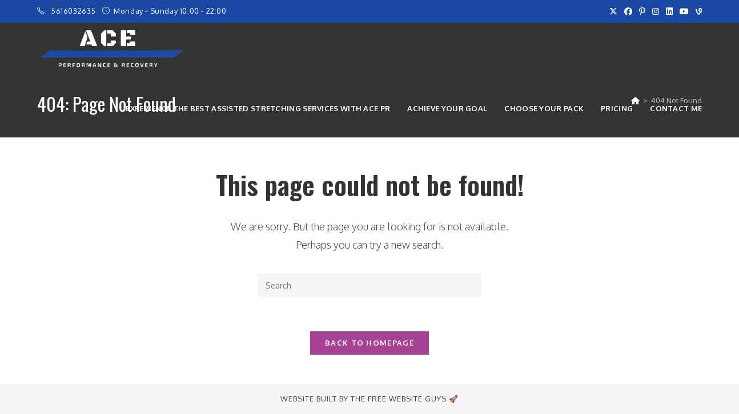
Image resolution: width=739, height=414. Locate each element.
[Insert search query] (369, 285)
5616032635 (74, 10)
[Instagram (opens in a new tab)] (655, 11)
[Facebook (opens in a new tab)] (628, 11)
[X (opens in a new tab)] (613, 11)
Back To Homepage (369, 342)
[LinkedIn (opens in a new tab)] (669, 11)
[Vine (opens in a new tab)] (697, 11)
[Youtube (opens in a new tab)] (684, 11)
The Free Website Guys (399, 398)
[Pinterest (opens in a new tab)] (642, 11)
